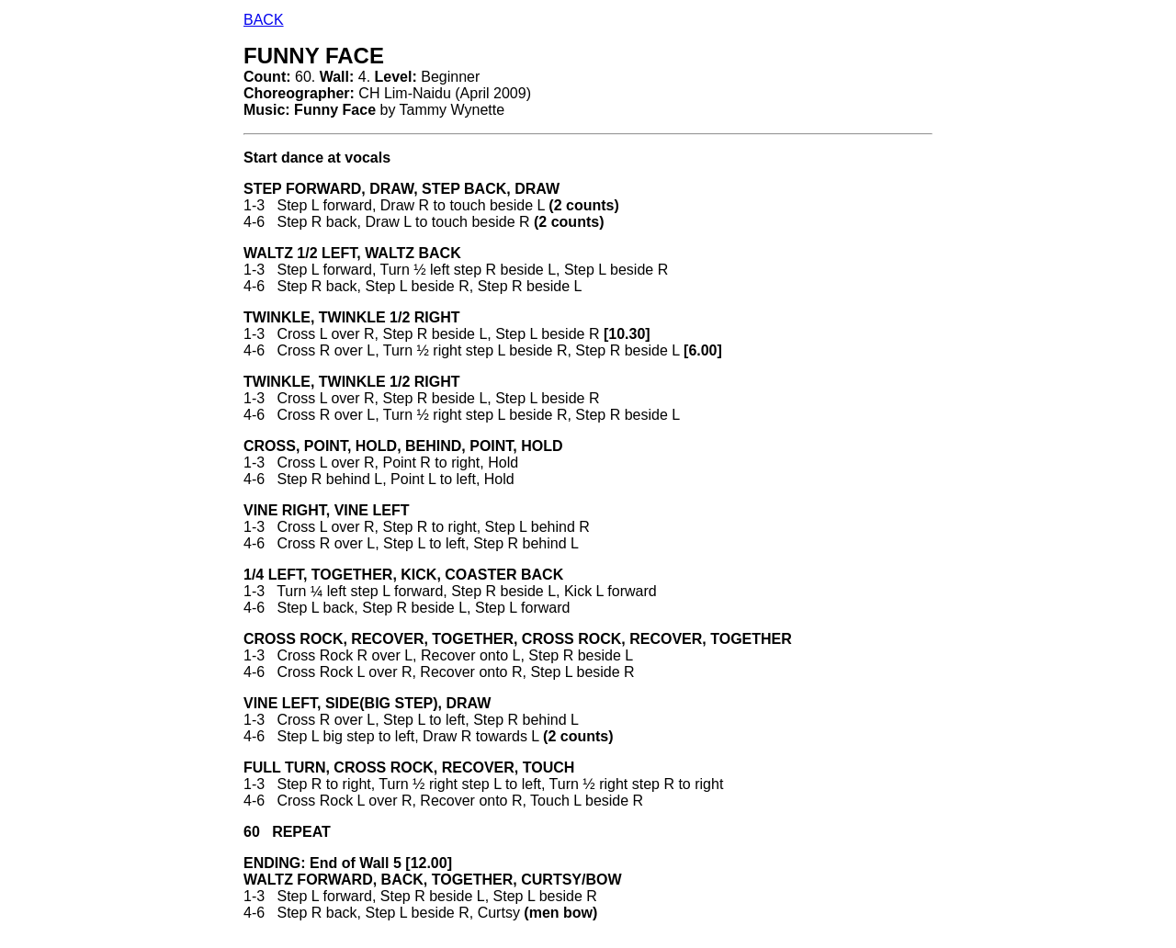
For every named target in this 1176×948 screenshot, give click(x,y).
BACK (263, 20)
